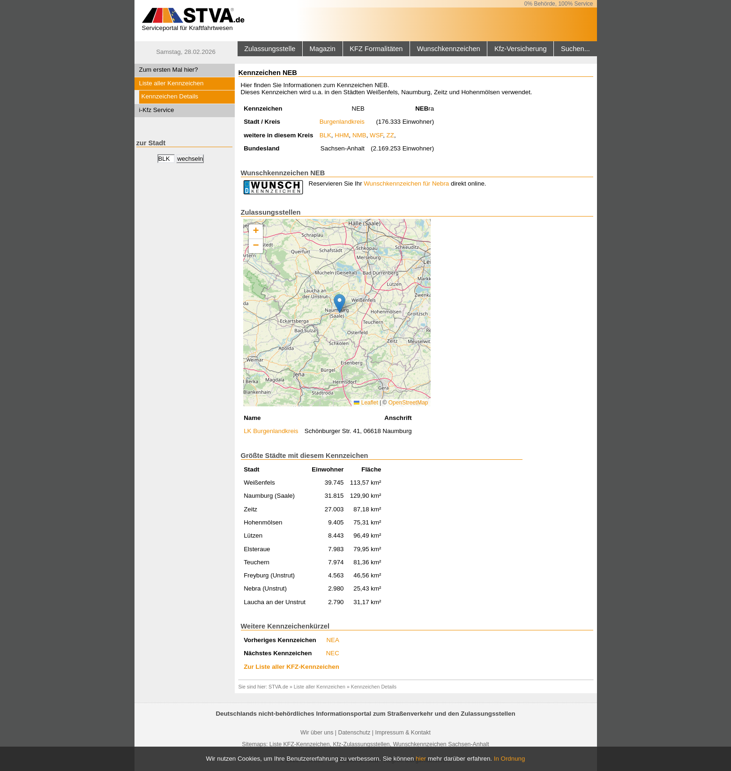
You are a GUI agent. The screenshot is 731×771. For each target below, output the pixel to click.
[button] (339, 303)
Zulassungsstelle (269, 48)
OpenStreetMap (408, 402)
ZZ (390, 135)
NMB (359, 135)
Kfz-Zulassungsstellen (361, 744)
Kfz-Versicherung (520, 48)
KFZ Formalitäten (376, 48)
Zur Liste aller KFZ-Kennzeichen (291, 666)
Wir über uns (316, 732)
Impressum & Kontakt (402, 732)
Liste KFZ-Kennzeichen (299, 744)
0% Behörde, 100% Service (558, 3)
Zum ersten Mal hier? (168, 69)
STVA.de (278, 686)
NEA (332, 640)
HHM (342, 135)
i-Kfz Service (156, 109)
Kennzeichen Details (170, 96)
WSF (376, 135)
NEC (332, 653)
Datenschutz (354, 732)
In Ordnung (509, 758)
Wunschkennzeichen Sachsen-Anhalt (441, 744)
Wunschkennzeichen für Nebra (406, 183)
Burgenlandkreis (342, 121)
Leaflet (366, 402)
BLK (325, 135)
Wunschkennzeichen (448, 48)
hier (421, 758)
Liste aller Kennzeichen (171, 83)
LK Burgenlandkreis (271, 430)
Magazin (323, 48)
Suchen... (575, 48)
